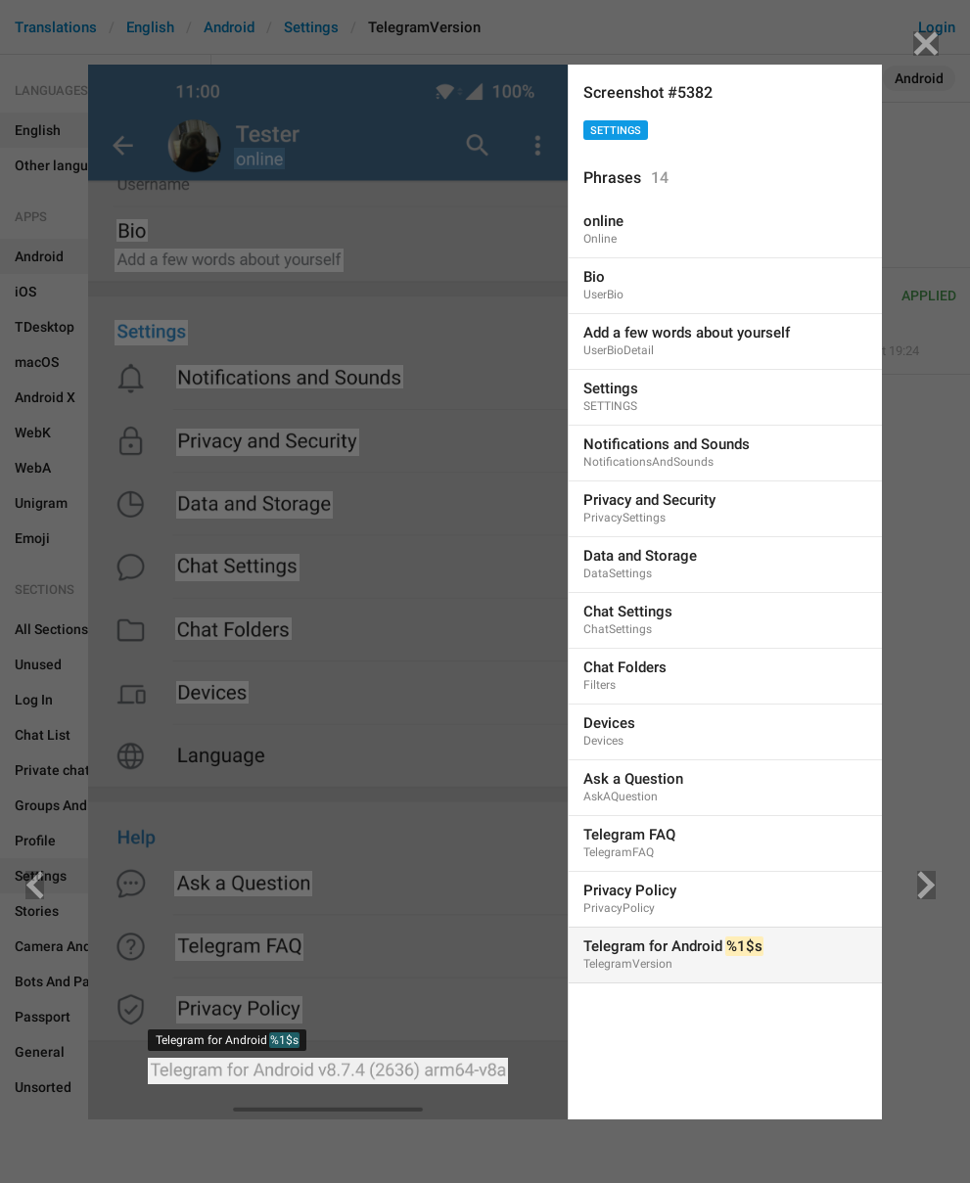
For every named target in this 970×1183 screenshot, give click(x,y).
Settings (615, 130)
